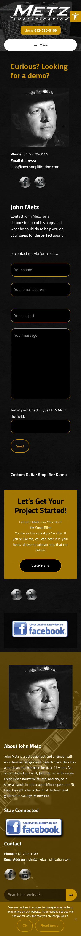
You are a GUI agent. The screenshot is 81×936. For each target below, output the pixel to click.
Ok (24, 925)
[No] (75, 919)
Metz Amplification (40, 13)
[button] (75, 16)
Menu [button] (44, 45)
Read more (50, 925)
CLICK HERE (40, 565)
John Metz (32, 216)
